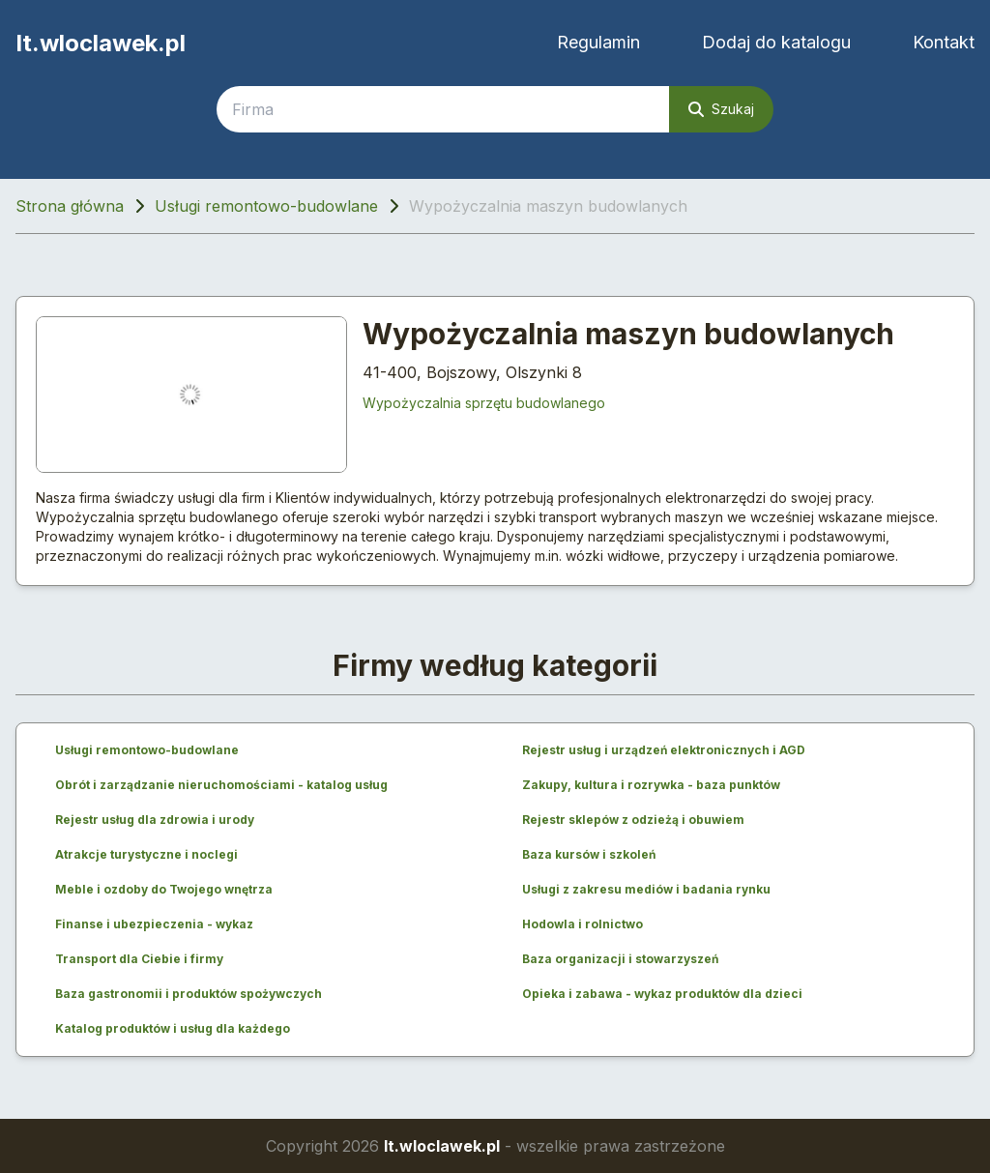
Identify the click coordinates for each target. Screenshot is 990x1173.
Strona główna (69, 206)
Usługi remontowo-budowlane (266, 206)
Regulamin (598, 42)
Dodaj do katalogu (776, 42)
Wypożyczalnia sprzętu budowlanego (484, 403)
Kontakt (944, 42)
